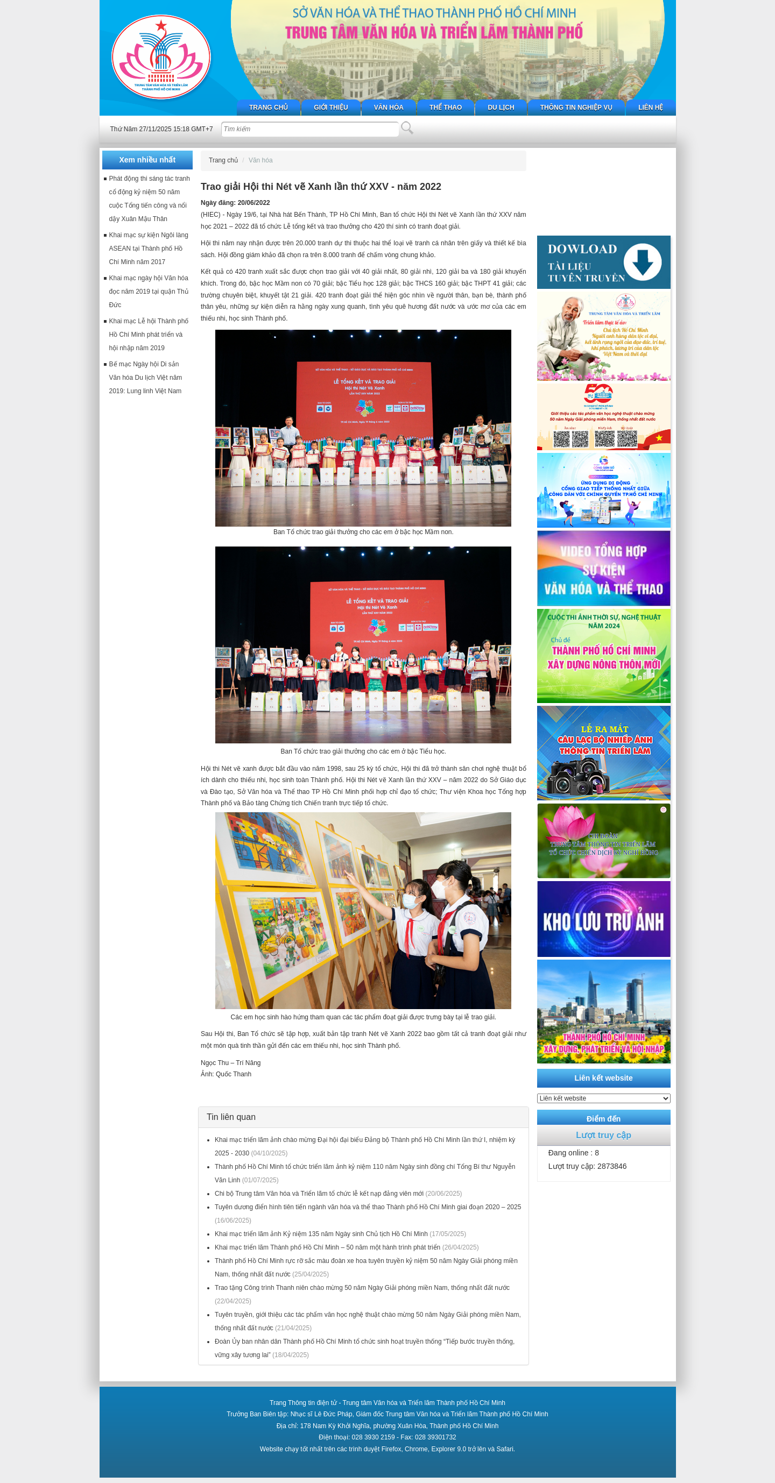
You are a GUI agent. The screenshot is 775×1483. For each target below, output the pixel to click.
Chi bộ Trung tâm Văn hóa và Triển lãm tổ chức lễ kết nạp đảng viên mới (319, 1193)
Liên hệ (650, 107)
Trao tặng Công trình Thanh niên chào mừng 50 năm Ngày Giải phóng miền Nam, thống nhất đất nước (362, 1288)
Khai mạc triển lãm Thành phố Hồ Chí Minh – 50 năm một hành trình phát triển (327, 1247)
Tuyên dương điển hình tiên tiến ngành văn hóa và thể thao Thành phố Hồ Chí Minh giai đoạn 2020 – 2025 (368, 1207)
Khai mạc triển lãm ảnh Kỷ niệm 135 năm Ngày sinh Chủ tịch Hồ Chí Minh (321, 1234)
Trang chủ (268, 107)
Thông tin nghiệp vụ (576, 107)
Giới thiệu (331, 107)
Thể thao (445, 107)
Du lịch (501, 107)
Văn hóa (389, 107)
